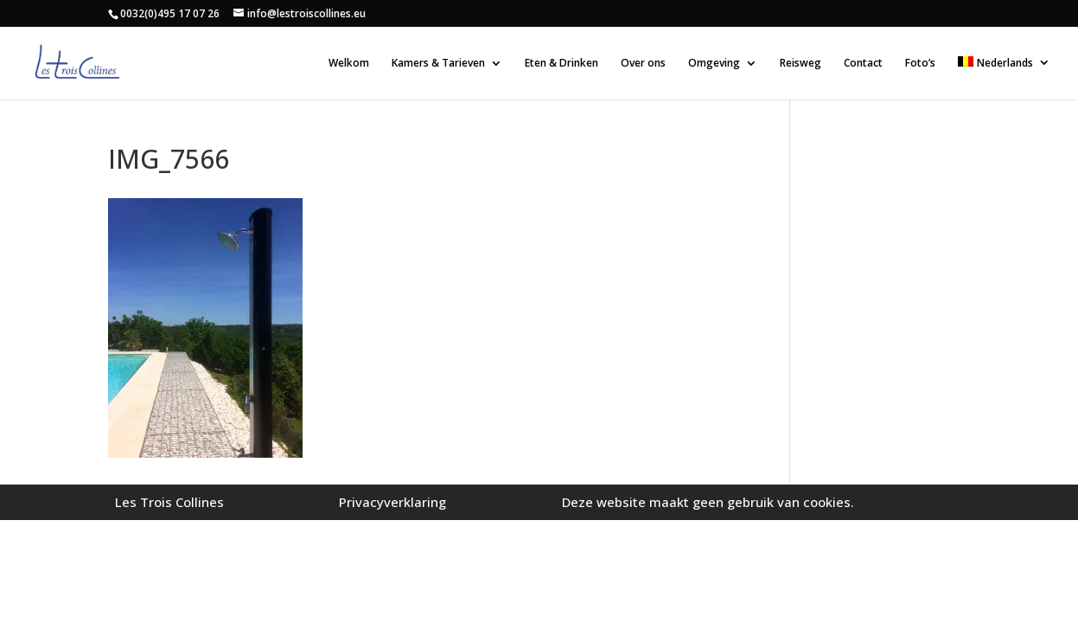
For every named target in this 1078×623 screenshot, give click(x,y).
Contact (863, 63)
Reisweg (800, 63)
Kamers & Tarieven (438, 63)
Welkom (349, 63)
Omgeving (714, 63)
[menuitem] (1004, 78)
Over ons (643, 63)
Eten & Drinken (561, 63)
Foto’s (920, 63)
